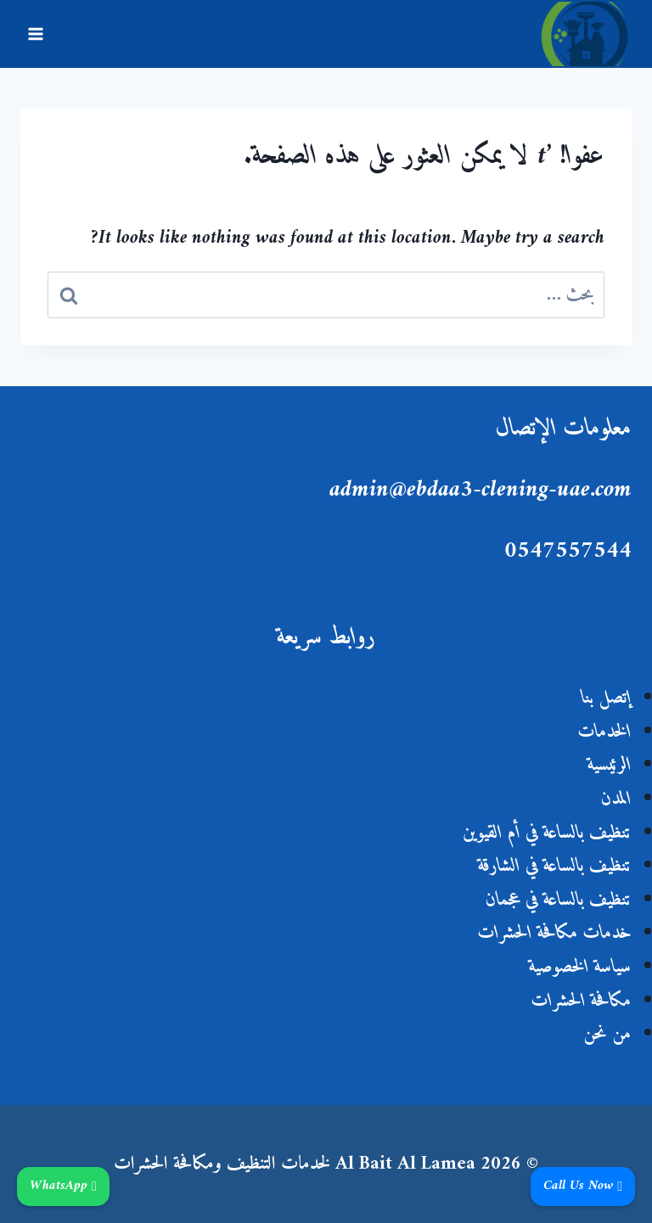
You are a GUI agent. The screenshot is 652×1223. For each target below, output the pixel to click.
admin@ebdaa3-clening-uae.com (480, 490)
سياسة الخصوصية (580, 967)
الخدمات (605, 732)
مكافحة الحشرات (581, 1001)
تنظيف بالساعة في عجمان (559, 900)
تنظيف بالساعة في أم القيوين (547, 833)
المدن (616, 799)
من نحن (607, 1034)
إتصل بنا (607, 698)
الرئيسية (609, 765)
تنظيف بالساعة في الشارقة (555, 866)
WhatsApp (63, 1186)
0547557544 (568, 551)
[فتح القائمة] (36, 33)
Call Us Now (582, 1186)
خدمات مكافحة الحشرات (555, 933)
